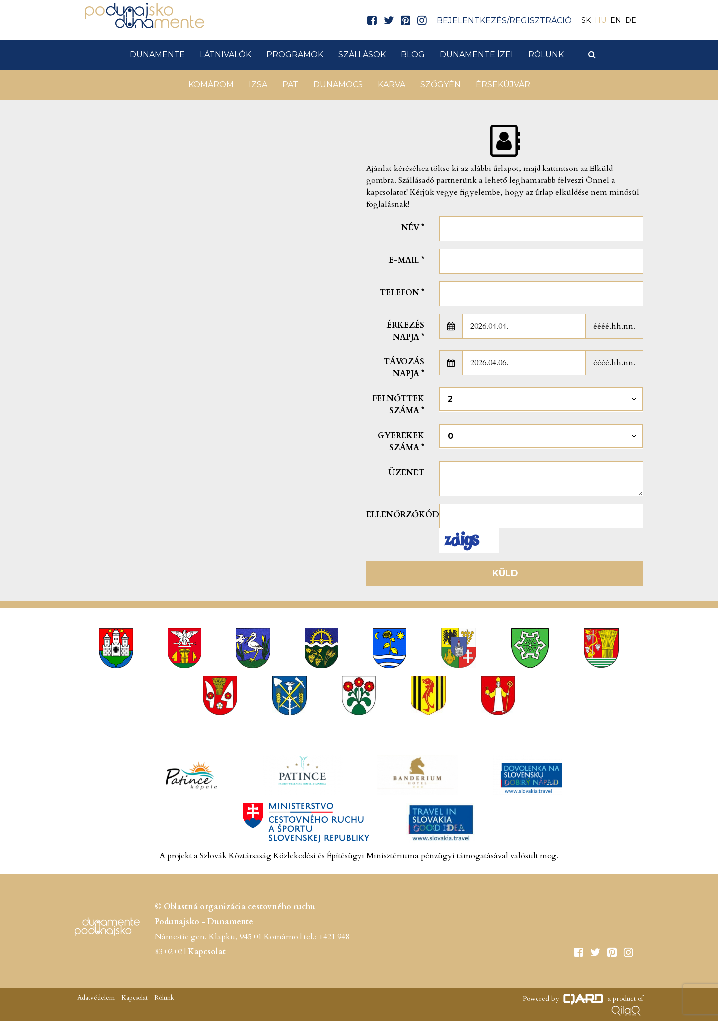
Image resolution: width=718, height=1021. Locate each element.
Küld (505, 573)
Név (412, 227)
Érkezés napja (405, 331)
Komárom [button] (211, 84)
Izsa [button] (258, 84)
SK (586, 20)
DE (630, 20)
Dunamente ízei (476, 54)
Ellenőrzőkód (399, 515)
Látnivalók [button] (225, 54)
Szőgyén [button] (440, 84)
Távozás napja (404, 367)
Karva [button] (391, 84)
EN (615, 20)
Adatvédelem (96, 997)
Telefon (402, 292)
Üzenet (406, 472)
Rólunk (163, 997)
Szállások (362, 54)
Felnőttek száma (398, 404)
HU (600, 20)
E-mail (406, 260)
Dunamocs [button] (338, 84)
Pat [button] (290, 84)
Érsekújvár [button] (503, 84)
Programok (294, 54)
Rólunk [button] (546, 54)
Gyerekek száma (401, 441)
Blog (413, 54)
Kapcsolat (207, 951)
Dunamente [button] (157, 54)
